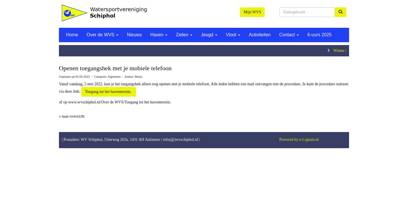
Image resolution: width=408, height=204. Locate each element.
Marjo (139, 76)
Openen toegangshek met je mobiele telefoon (115, 68)
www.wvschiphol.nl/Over (89, 102)
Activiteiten (260, 34)
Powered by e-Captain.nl (299, 139)
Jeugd (209, 34)
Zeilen (184, 34)
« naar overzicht (71, 116)
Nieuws (134, 34)
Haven (158, 34)
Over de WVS (102, 34)
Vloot (233, 34)
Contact (289, 34)
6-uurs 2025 (319, 34)
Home (72, 34)
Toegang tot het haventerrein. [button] (108, 92)
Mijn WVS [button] (252, 12)
